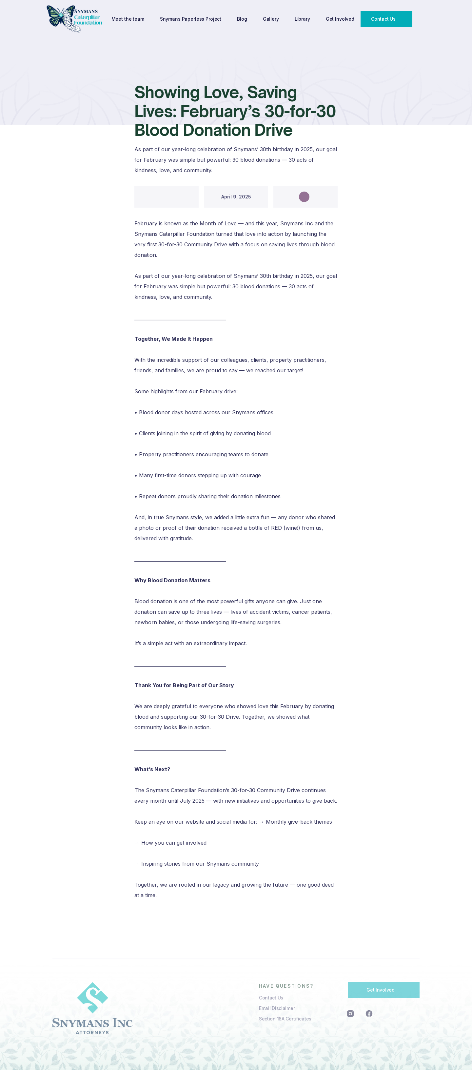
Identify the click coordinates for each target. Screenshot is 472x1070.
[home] (75, 19)
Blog (242, 19)
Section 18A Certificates (285, 1018)
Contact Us (271, 997)
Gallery (271, 19)
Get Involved (340, 19)
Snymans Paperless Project (191, 19)
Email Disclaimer (277, 1008)
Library (302, 19)
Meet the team (127, 19)
